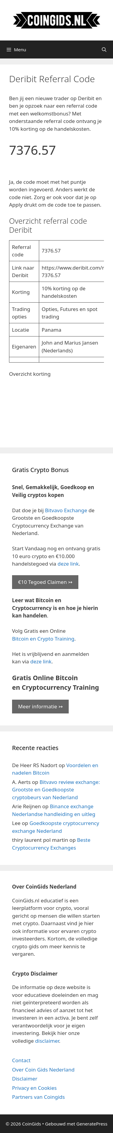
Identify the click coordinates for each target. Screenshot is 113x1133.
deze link (68, 563)
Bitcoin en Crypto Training (43, 638)
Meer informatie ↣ (40, 706)
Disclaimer (24, 1078)
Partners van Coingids (38, 1096)
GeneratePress (91, 1124)
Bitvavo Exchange (66, 510)
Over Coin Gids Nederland (43, 1069)
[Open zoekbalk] (104, 49)
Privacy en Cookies (34, 1087)
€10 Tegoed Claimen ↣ (45, 581)
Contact (21, 1060)
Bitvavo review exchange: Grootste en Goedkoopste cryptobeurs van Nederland (56, 790)
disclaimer (47, 1040)
